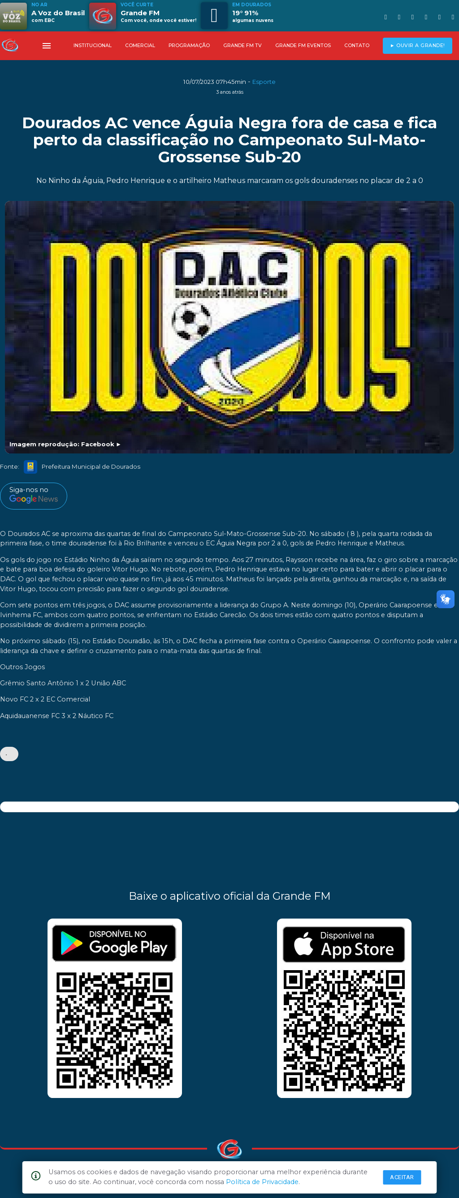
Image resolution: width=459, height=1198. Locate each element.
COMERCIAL (140, 45)
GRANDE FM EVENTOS (303, 45)
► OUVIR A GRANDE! (417, 45)
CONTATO (356, 45)
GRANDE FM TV (242, 45)
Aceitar (402, 1177)
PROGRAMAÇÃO (189, 45)
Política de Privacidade (262, 1182)
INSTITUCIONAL (93, 45)
